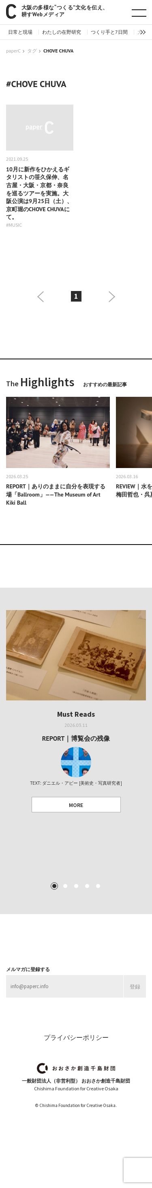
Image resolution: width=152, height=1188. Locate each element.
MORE (76, 805)
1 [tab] (54, 886)
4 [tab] (87, 886)
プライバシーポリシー (76, 1037)
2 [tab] (65, 886)
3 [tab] (76, 886)
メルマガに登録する (28, 969)
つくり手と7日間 (109, 32)
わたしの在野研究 (61, 32)
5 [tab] (98, 886)
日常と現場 (20, 32)
